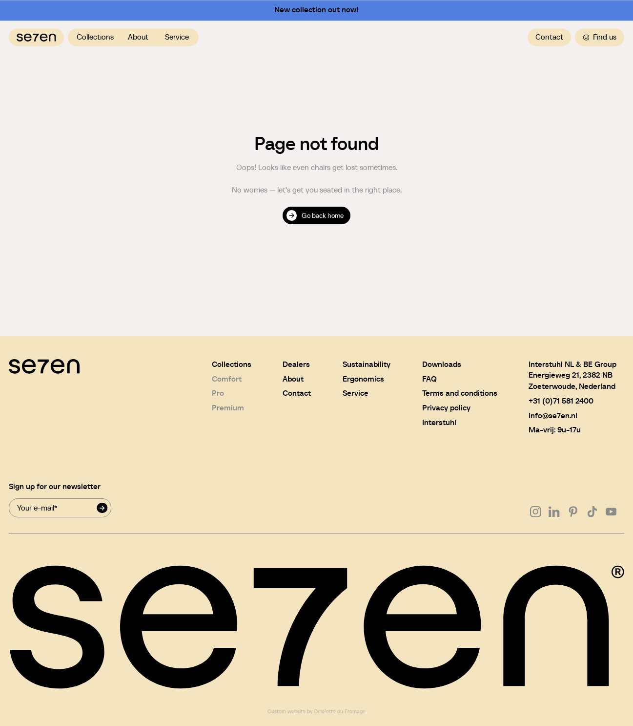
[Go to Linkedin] (554, 511)
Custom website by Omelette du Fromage (316, 711)
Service (177, 37)
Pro (218, 393)
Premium (228, 408)
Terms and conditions (459, 393)
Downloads (441, 364)
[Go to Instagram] (535, 511)
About (138, 37)
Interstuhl (439, 422)
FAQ (429, 379)
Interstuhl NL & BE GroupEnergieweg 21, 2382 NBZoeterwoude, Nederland (572, 375)
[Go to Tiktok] (592, 511)
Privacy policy (446, 408)
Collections (95, 37)
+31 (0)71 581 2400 (561, 401)
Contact (549, 37)
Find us (599, 37)
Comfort (227, 379)
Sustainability (366, 364)
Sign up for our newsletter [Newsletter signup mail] (55, 486)
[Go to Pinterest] (573, 511)
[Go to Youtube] (611, 511)
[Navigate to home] (36, 37)
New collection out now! (316, 10)
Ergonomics (363, 379)
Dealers (296, 364)
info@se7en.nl (553, 415)
